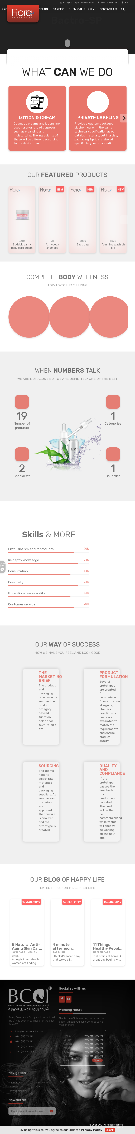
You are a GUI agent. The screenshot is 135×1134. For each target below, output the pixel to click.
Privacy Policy (91, 1130)
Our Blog (41, 9)
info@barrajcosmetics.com (77, 2)
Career (58, 9)
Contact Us (108, 9)
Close (110, 1130)
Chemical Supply (82, 9)
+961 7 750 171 (107, 2)
